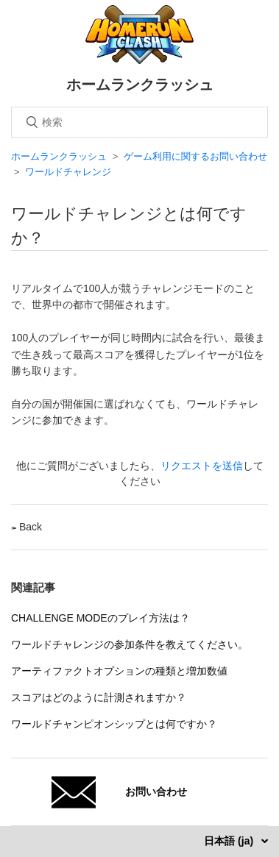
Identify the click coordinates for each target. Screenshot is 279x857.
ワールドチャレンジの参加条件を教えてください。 (129, 644)
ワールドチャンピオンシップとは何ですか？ (114, 724)
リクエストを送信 (201, 466)
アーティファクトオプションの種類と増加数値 (119, 671)
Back (26, 527)
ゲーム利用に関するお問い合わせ (195, 156)
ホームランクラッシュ (59, 156)
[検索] (139, 122)
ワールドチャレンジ (68, 171)
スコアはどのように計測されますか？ (98, 697)
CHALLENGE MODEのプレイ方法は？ (100, 618)
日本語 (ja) (230, 841)
